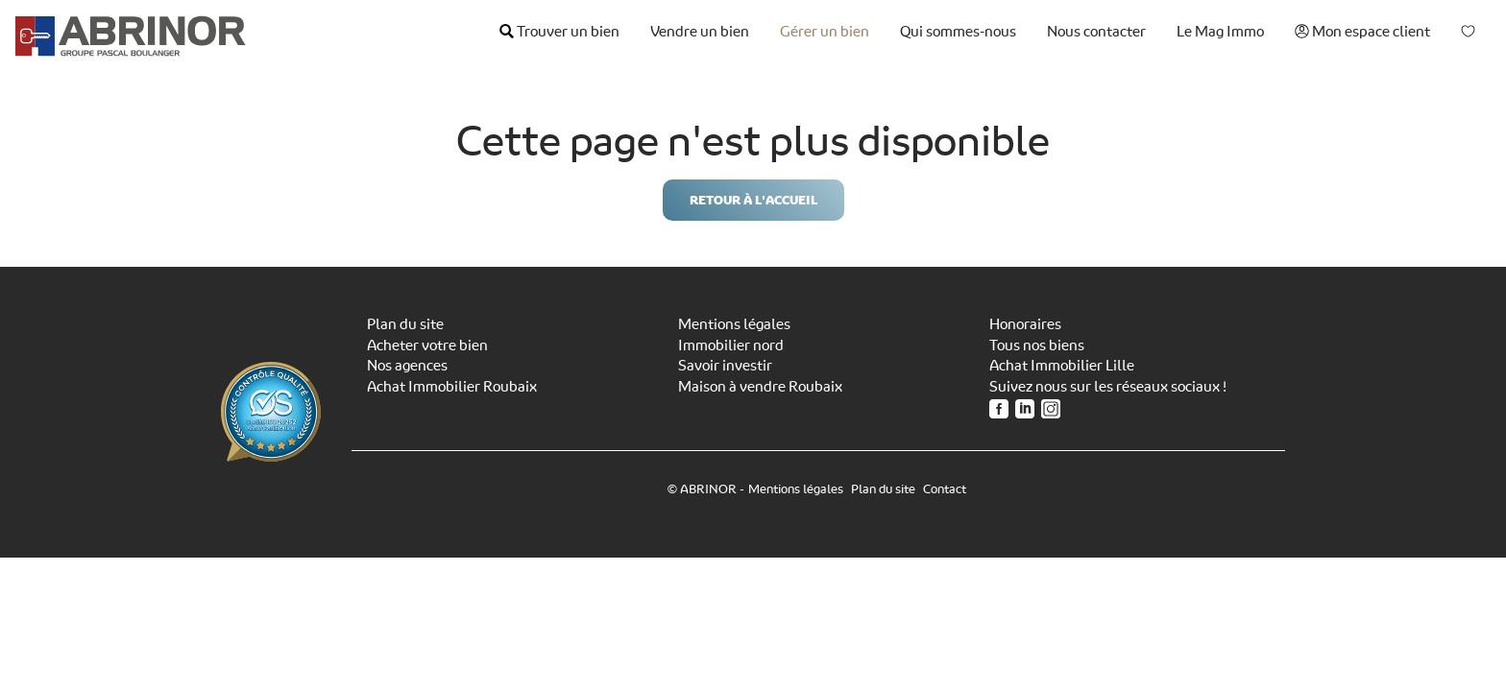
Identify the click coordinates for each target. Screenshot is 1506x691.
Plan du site (405, 324)
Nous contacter (1096, 31)
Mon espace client (1362, 31)
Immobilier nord (731, 345)
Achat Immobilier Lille (1061, 365)
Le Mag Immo (1220, 31)
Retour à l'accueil (753, 200)
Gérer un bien (824, 31)
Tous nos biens (1036, 345)
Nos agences (407, 365)
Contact (944, 489)
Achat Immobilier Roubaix (452, 386)
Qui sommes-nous (958, 31)
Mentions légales (734, 324)
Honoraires (1025, 324)
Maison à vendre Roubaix (760, 386)
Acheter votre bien (427, 345)
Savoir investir (725, 365)
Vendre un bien (699, 31)
